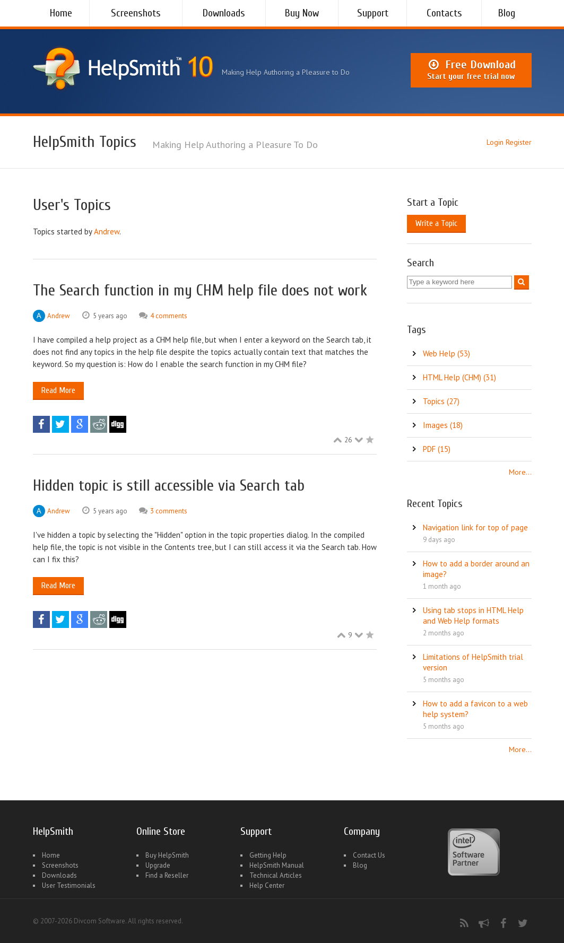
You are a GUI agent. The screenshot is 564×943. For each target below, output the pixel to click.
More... (520, 472)
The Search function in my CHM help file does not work (200, 290)
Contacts (444, 13)
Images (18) (443, 425)
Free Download (471, 70)
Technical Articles (275, 875)
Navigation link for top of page (475, 527)
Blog (506, 13)
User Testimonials (69, 885)
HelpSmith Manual (276, 865)
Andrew (106, 231)
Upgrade (157, 865)
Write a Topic (436, 223)
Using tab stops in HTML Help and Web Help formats (473, 615)
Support (372, 13)
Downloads (224, 13)
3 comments (168, 511)
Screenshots (136, 13)
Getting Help (268, 855)
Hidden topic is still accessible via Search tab (169, 485)
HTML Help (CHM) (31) (459, 377)
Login (495, 142)
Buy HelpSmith (167, 855)
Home (61, 13)
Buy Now (302, 13)
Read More (58, 390)
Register (519, 142)
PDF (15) (436, 449)
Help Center (266, 885)
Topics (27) (441, 401)
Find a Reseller (166, 875)
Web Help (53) (446, 353)
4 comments (168, 315)
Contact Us (369, 855)
